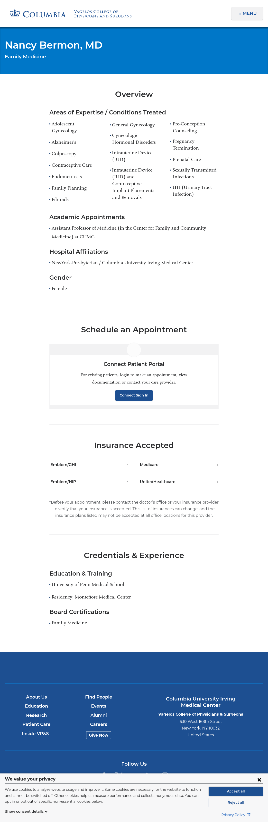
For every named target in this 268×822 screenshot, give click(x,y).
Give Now (99, 735)
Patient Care (36, 724)
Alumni (99, 715)
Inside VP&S (37, 733)
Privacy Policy (236, 815)
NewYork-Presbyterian (134, 671)
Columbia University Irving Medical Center (49, 667)
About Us (36, 697)
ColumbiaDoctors (219, 667)
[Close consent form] (259, 779)
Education (36, 706)
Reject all (235, 802)
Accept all (236, 791)
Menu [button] (250, 13)
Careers (99, 724)
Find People (98, 697)
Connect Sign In (134, 395)
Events (99, 706)
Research (36, 715)
